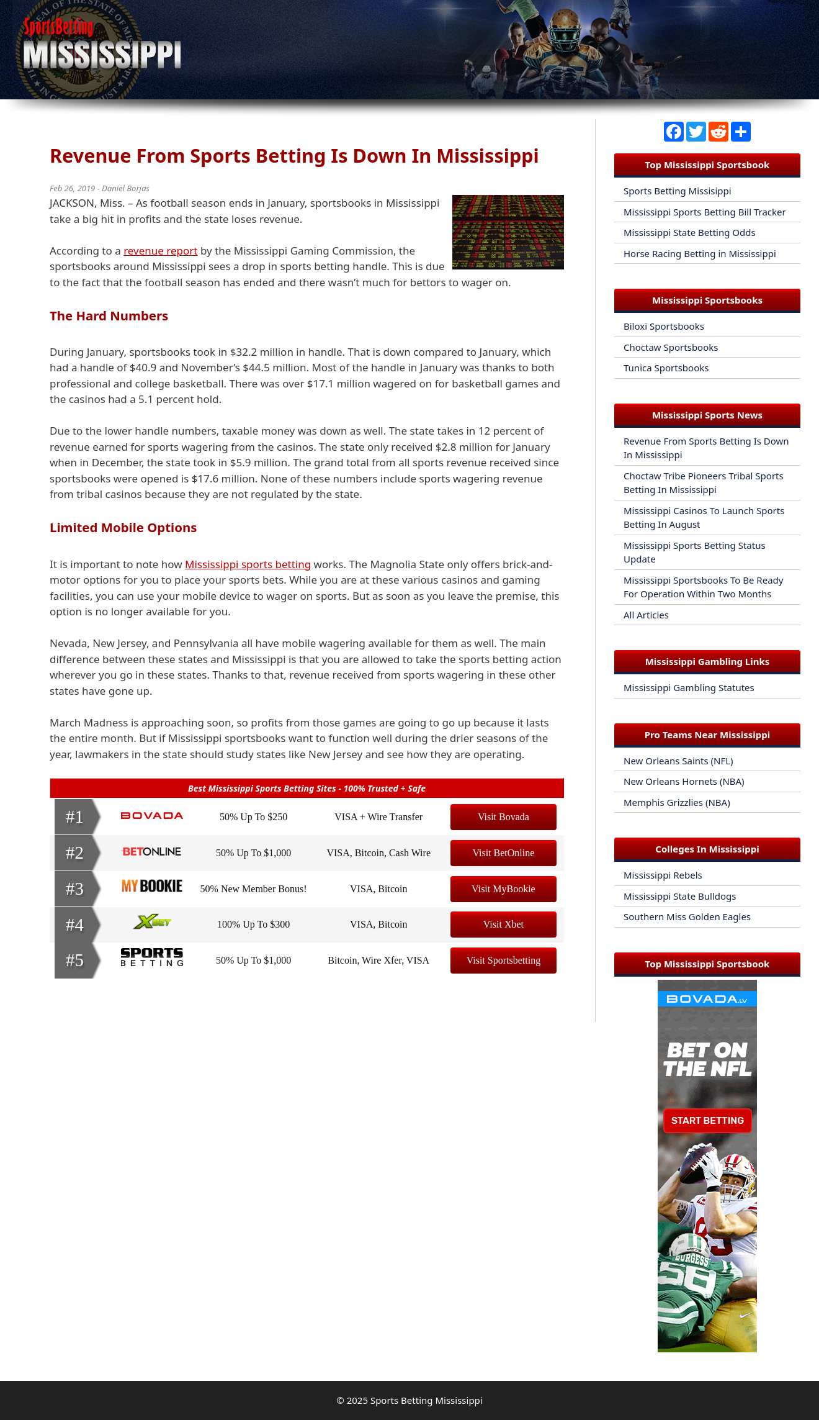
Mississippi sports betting (248, 564)
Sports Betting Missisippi (678, 190)
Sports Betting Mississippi (426, 1400)
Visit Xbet (503, 924)
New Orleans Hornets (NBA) (684, 781)
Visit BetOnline (503, 853)
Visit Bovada (503, 817)
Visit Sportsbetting (504, 960)
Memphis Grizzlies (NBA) (677, 802)
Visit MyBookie (503, 889)
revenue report (160, 250)
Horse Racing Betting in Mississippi (700, 253)
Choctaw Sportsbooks (671, 347)
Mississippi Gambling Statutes (689, 687)
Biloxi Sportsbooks (664, 326)
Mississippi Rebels (663, 875)
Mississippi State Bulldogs (680, 896)
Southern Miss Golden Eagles (687, 916)
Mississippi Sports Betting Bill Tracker (705, 212)
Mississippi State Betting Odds (690, 232)
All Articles (646, 614)
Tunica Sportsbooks (666, 367)
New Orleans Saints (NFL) (678, 760)
